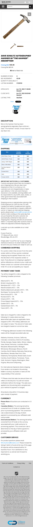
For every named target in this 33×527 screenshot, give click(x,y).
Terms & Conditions (7, 463)
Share (12, 101)
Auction (19, 98)
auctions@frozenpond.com (23, 212)
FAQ (30, 463)
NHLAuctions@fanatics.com (10, 443)
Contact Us (16, 467)
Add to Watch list (16, 71)
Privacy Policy (21, 463)
